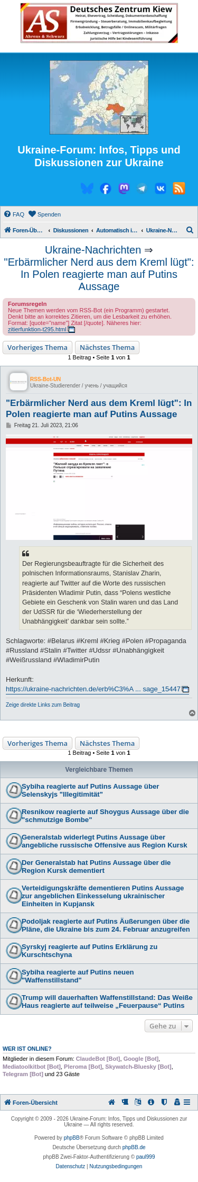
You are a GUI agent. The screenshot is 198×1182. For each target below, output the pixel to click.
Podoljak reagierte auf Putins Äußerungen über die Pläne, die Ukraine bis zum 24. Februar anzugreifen (106, 925)
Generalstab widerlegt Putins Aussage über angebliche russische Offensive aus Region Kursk (104, 841)
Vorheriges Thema (37, 347)
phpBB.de (134, 1147)
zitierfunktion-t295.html (37, 329)
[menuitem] (13, 214)
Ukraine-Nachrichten (93, 250)
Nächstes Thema (107, 347)
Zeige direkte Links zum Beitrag (43, 705)
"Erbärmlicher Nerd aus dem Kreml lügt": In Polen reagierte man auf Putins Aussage (99, 274)
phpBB (72, 1138)
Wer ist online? (27, 1048)
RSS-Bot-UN (45, 379)
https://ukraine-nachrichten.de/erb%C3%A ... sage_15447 (93, 689)
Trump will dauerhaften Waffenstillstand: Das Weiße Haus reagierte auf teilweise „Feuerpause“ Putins (107, 1001)
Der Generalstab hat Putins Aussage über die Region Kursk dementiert (96, 866)
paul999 (145, 1157)
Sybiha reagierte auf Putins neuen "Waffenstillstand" (78, 976)
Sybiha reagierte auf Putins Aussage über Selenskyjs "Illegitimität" (90, 790)
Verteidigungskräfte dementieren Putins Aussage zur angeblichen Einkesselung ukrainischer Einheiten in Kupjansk (103, 896)
